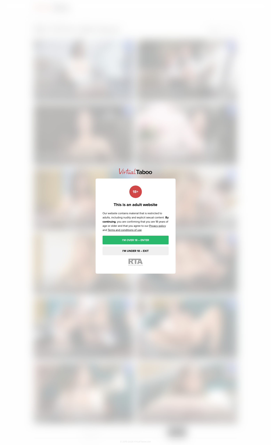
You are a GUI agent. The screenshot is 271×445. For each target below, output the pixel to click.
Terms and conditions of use (125, 230)
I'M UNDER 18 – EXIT (135, 251)
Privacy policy (157, 226)
